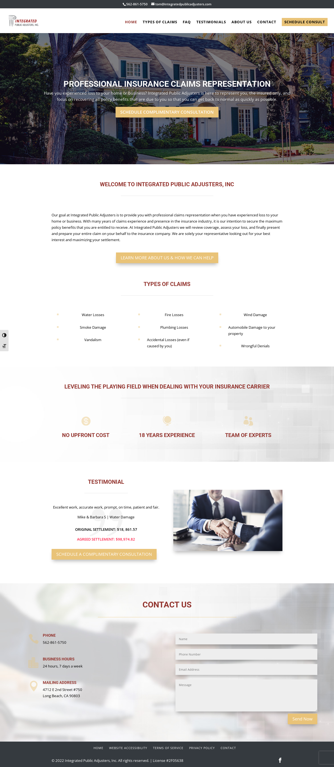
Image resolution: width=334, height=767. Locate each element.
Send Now (302, 719)
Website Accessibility (128, 748)
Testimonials (211, 22)
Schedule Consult (304, 21)
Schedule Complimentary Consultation (167, 112)
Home (131, 22)
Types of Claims (160, 22)
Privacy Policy (202, 748)
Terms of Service (168, 748)
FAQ (187, 22)
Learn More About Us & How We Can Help (167, 258)
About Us (242, 22)
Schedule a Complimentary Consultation (104, 554)
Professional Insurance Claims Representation (167, 84)
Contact (266, 22)
